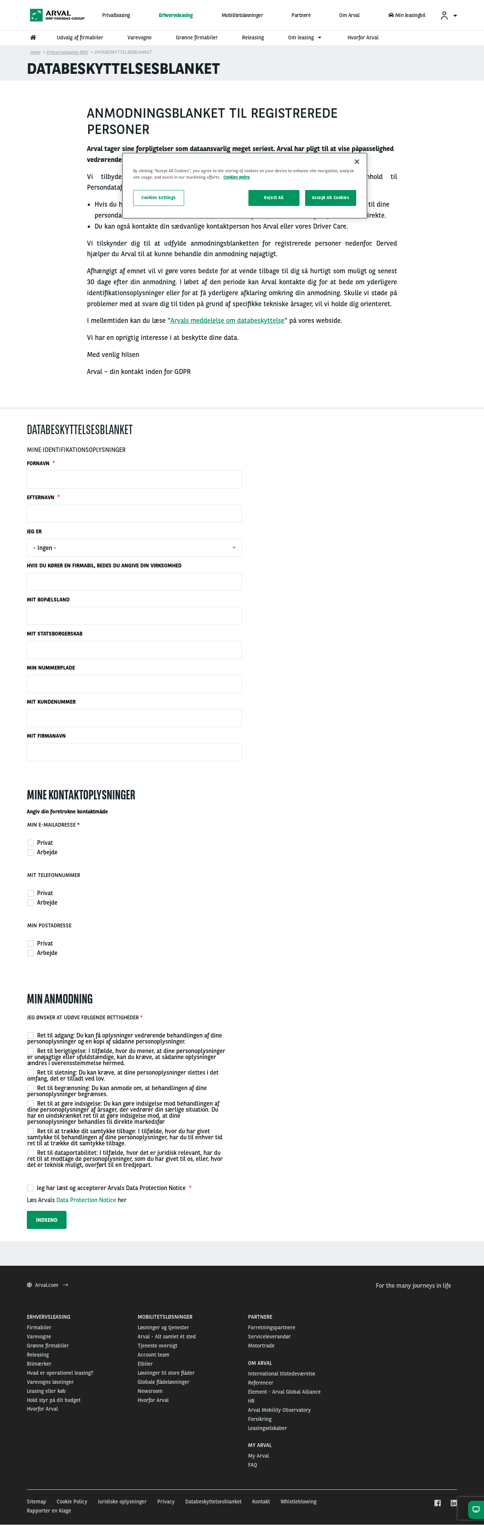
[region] (245, 186)
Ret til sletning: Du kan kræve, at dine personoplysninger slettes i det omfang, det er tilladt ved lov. (123, 1075)
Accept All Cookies (330, 197)
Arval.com (47, 1285)
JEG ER (34, 531)
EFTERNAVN (41, 497)
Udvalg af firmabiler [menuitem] (80, 37)
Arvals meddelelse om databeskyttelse (227, 320)
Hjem (35, 52)
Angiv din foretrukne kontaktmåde (67, 811)
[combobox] (134, 548)
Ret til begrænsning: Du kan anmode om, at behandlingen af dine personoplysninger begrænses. (117, 1090)
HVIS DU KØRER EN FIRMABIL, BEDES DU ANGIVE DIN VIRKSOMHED (104, 565)
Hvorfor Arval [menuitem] (363, 37)
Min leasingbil (406, 15)
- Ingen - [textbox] (44, 547)
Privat (40, 842)
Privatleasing (116, 15)
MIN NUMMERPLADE (51, 667)
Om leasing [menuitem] (305, 37)
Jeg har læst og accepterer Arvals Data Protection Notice (107, 1187)
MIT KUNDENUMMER (51, 701)
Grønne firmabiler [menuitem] (197, 37)
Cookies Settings (158, 197)
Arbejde (42, 852)
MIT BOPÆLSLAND (48, 599)
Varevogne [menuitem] (139, 37)
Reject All (274, 197)
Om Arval (349, 15)
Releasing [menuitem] (253, 37)
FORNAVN (39, 463)
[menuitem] (448, 15)
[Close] (357, 161)
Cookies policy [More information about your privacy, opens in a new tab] (236, 177)
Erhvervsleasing (176, 15)
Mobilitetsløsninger (242, 15)
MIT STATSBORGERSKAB (54, 633)
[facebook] (437, 1503)
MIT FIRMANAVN (46, 735)
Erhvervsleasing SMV (67, 52)
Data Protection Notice (86, 1200)
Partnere (301, 15)
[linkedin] (453, 1503)
